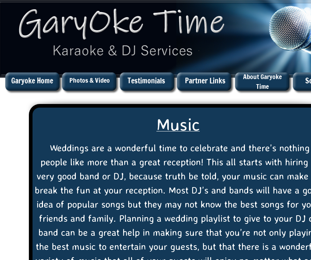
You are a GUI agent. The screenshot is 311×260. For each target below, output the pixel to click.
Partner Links (205, 80)
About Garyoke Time (262, 81)
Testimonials (146, 80)
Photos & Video (89, 80)
